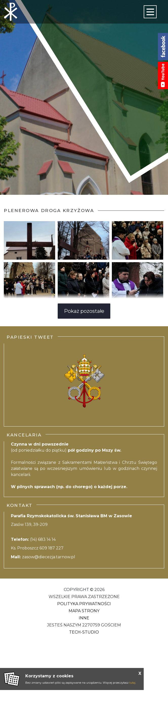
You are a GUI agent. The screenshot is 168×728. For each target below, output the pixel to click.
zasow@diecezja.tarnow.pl (48, 556)
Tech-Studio (84, 632)
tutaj (132, 682)
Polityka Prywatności (84, 603)
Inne (84, 618)
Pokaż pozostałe (84, 311)
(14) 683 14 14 (43, 539)
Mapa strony (84, 610)
